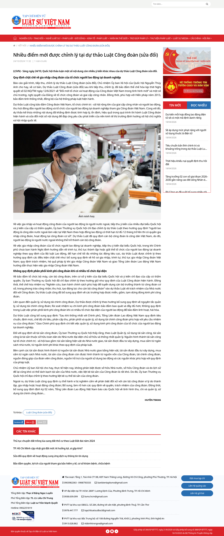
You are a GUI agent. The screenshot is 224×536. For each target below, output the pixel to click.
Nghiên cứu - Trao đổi (32, 38)
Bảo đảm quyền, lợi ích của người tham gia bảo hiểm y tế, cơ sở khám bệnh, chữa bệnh (61, 463)
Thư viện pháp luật (161, 38)
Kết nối (21, 45)
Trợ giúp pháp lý (139, 38)
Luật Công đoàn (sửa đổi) (39, 412)
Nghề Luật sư (54, 38)
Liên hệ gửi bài (197, 493)
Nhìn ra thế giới (119, 38)
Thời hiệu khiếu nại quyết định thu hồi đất (186, 162)
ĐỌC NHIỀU (199, 105)
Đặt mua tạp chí (197, 478)
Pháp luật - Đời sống (74, 38)
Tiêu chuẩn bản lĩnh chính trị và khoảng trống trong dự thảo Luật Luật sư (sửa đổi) (186, 147)
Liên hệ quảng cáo (197, 485)
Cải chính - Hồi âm (201, 38)
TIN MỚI (175, 105)
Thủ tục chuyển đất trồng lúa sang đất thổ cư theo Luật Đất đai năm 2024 (54, 441)
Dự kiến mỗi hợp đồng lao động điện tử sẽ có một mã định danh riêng (186, 116)
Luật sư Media (181, 38)
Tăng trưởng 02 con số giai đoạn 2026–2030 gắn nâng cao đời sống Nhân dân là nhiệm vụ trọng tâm (187, 178)
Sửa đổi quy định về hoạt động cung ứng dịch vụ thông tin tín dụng (50, 456)
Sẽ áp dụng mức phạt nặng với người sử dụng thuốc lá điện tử (186, 132)
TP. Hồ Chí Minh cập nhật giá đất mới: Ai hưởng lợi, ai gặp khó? (48, 448)
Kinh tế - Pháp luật (98, 38)
